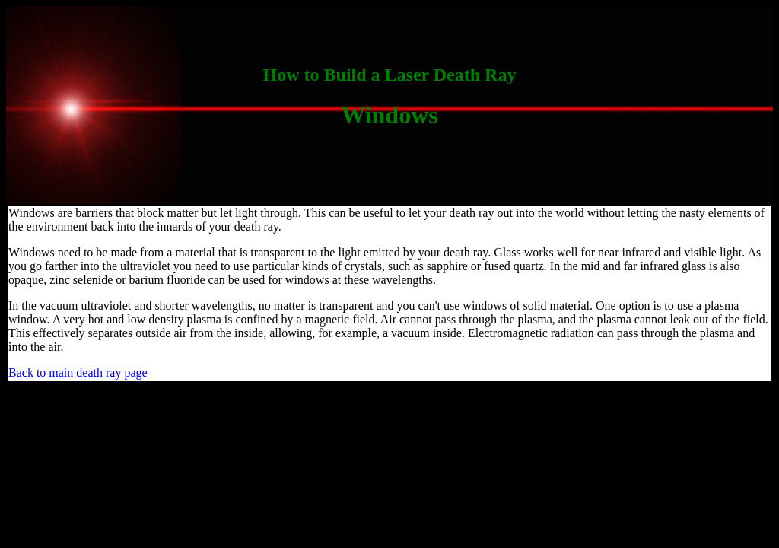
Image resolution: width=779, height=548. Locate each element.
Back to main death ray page (78, 372)
